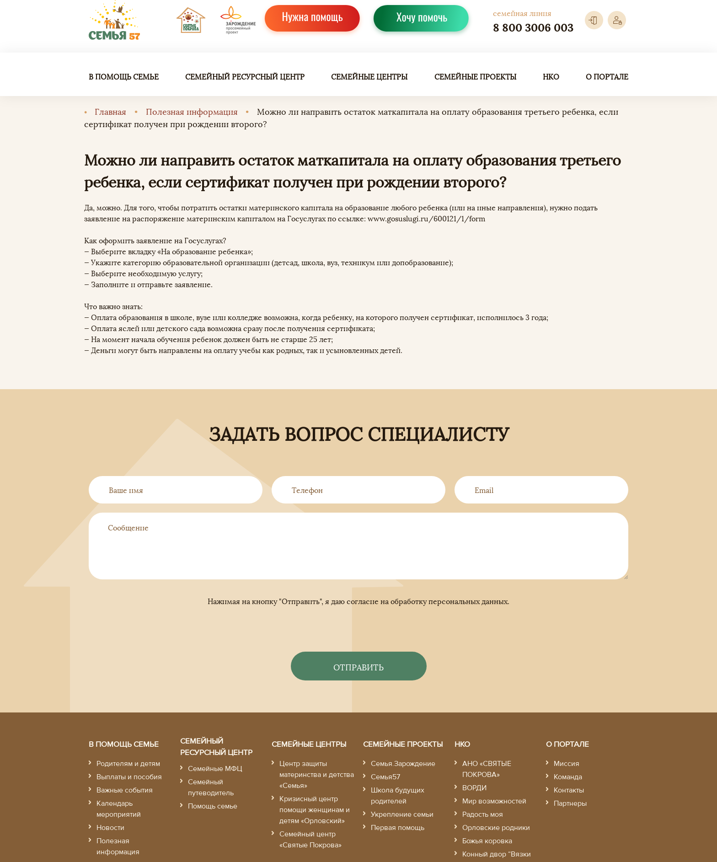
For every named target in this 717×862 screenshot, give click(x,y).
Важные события (124, 790)
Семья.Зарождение (403, 763)
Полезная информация (192, 111)
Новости (110, 827)
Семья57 (385, 777)
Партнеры (570, 803)
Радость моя (482, 814)
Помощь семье (212, 806)
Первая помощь (397, 827)
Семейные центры (369, 76)
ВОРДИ (474, 787)
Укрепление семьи (402, 814)
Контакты (569, 790)
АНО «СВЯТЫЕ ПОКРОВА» (486, 769)
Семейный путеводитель (211, 787)
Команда (568, 777)
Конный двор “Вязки (496, 854)
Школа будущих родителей (397, 796)
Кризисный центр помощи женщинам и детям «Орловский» (314, 809)
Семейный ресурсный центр (245, 76)
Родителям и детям (128, 763)
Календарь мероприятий (118, 809)
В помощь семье (124, 76)
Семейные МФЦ (215, 768)
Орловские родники (496, 827)
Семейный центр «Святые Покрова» (310, 840)
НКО (551, 76)
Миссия (566, 763)
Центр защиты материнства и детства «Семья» (316, 774)
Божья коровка (487, 841)
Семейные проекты (475, 76)
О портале (607, 76)
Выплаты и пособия (129, 777)
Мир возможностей (494, 801)
